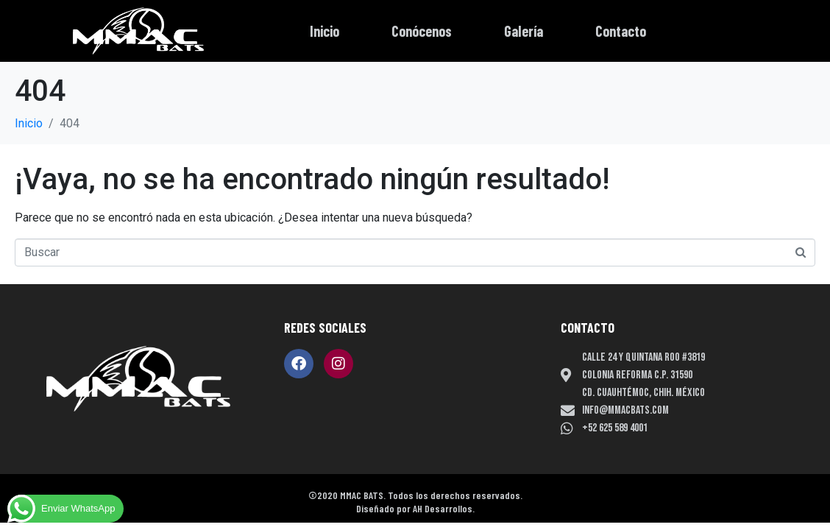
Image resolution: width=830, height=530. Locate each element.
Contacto (620, 31)
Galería (523, 31)
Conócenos (421, 31)
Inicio (324, 31)
